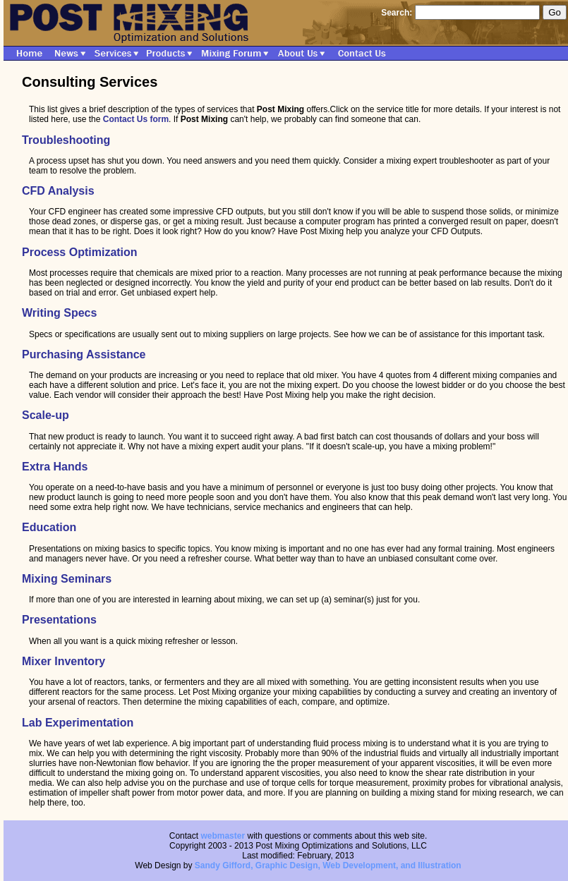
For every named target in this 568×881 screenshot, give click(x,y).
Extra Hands (54, 467)
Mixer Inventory (63, 661)
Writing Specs (59, 313)
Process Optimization (80, 252)
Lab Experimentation (77, 723)
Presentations (59, 620)
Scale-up (45, 415)
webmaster (222, 836)
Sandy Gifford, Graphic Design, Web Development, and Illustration (328, 865)
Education (49, 527)
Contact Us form (136, 119)
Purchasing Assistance (83, 354)
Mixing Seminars (66, 579)
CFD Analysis (58, 191)
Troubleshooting (66, 140)
